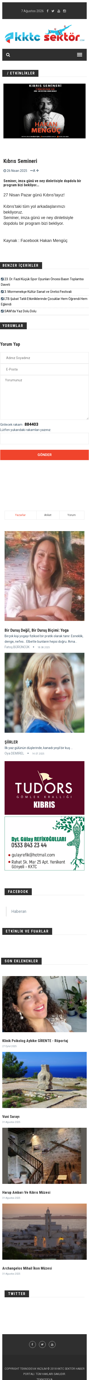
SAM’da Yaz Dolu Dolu (20, 311)
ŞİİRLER (11, 742)
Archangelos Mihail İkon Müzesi (27, 1268)
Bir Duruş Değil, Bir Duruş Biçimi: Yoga (37, 630)
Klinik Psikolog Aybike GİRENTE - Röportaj (35, 1041)
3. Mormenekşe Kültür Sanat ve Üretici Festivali (38, 292)
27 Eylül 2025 (9, 1046)
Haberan (18, 911)
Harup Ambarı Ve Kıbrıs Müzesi (26, 1192)
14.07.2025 (38, 753)
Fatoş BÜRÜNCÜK (17, 647)
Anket (47, 515)
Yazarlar (20, 515)
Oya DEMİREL (14, 753)
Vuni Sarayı (10, 1116)
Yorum (71, 515)
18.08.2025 (44, 647)
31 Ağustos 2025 (11, 1122)
